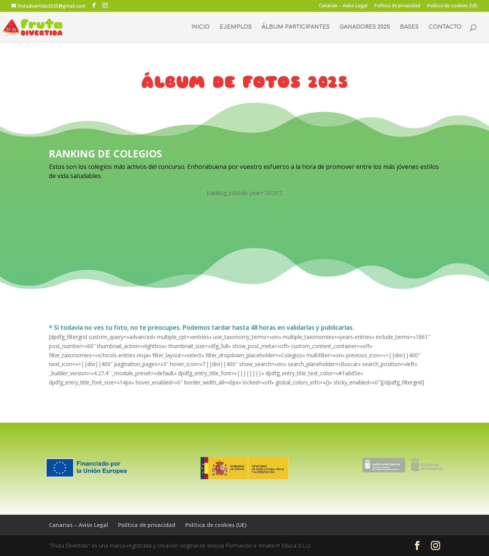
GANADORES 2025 (365, 27)
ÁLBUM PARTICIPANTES (296, 27)
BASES (409, 27)
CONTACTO (445, 27)
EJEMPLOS (236, 27)
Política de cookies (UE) (452, 6)
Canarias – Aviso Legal (343, 6)
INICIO (200, 27)
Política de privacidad (397, 6)
